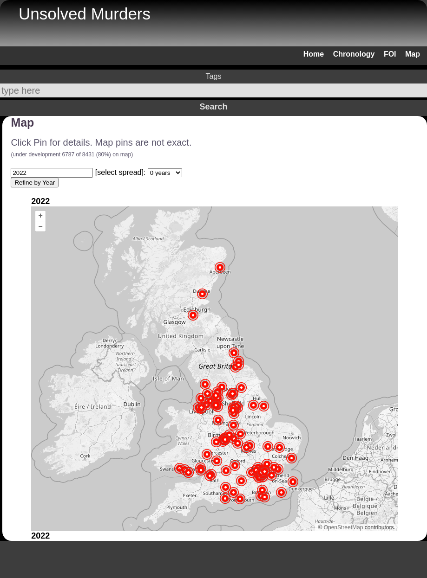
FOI (390, 54)
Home (313, 54)
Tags (214, 76)
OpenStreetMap (343, 527)
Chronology (354, 54)
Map (412, 54)
